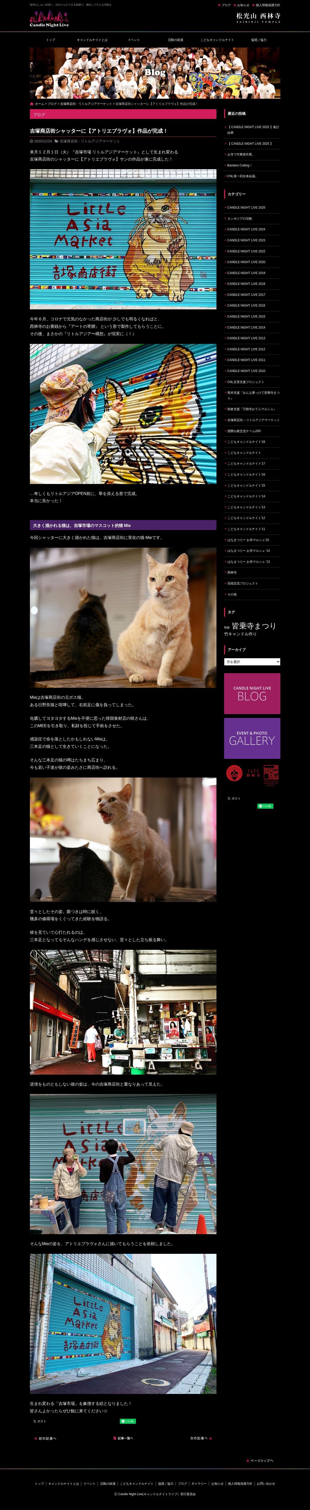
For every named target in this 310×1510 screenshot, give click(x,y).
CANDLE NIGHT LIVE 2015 (246, 316)
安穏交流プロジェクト (242, 583)
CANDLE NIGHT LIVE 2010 (246, 371)
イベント (134, 40)
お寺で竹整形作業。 (241, 154)
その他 (232, 594)
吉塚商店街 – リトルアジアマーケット (253, 420)
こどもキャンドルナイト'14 (246, 496)
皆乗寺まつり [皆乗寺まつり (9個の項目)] (254, 626)
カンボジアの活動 (239, 218)
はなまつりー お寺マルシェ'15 (248, 540)
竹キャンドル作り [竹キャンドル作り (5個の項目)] (240, 634)
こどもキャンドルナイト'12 (246, 518)
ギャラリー (199, 1483)
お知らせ (243, 5)
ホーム (39, 104)
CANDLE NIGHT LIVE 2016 (246, 305)
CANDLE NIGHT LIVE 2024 (246, 229)
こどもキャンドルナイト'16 (246, 474)
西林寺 (232, 572)
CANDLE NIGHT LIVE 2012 (246, 349)
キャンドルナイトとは (92, 40)
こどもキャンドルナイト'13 (246, 507)
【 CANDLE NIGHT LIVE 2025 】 (250, 143)
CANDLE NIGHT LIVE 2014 (246, 327)
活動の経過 (175, 40)
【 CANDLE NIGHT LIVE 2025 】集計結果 (253, 129)
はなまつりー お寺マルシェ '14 (248, 551)
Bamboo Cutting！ (239, 165)
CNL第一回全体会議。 (242, 176)
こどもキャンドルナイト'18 (246, 442)
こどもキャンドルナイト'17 (246, 463)
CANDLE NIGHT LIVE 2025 (246, 207)
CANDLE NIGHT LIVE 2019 (246, 273)
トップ (50, 40)
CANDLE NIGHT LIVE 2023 (246, 240)
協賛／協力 (259, 40)
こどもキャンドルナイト (217, 40)
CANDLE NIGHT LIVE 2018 (246, 284)
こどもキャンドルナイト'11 (246, 529)
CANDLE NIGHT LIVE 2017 (246, 295)
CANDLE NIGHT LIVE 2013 (246, 338)
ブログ (226, 5)
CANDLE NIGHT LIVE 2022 (246, 251)
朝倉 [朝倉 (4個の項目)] (227, 627)
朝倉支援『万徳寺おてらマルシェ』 (252, 409)
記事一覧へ (123, 1438)
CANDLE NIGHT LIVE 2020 (246, 262)
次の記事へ (201, 1438)
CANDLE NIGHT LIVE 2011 (246, 360)
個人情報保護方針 (268, 5)
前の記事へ (45, 1438)
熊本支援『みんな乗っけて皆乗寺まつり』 (253, 395)
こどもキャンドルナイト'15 (246, 485)
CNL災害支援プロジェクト (245, 382)
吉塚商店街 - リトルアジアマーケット (86, 104)
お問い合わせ (266, 1483)
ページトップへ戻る (259, 1461)
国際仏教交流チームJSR (244, 431)
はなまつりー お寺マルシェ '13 (248, 562)
